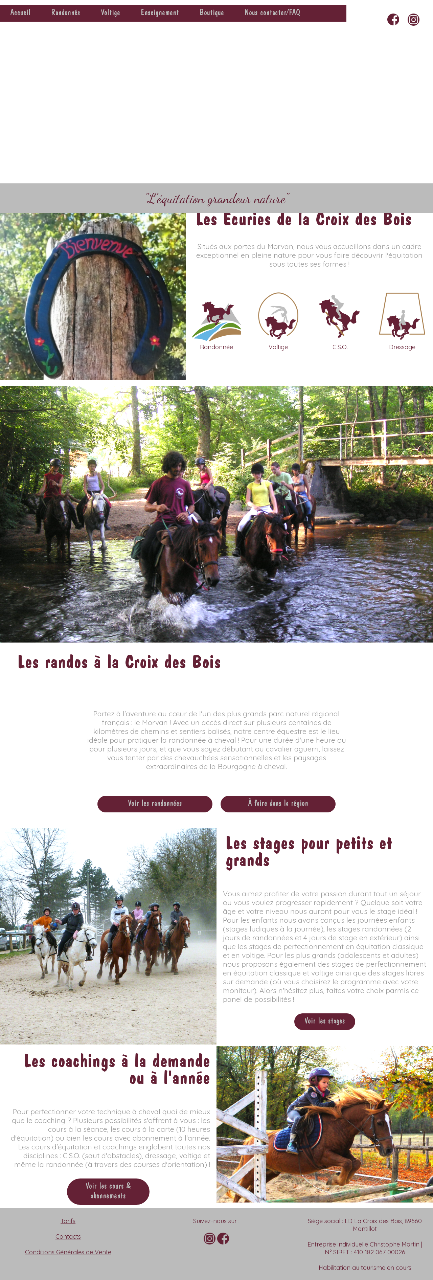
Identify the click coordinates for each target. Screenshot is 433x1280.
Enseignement (160, 13)
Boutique (212, 13)
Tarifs (68, 1221)
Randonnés (65, 13)
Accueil (20, 13)
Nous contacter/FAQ (272, 13)
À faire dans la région (278, 804)
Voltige (110, 13)
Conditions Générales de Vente (68, 1252)
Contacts (68, 1236)
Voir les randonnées (155, 804)
